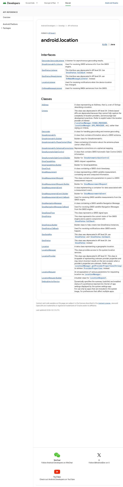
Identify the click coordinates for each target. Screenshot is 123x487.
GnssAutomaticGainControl (53, 152)
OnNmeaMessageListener (77, 79)
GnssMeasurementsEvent (52, 188)
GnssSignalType (48, 213)
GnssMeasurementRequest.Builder (55, 184)
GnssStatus (46, 216)
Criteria (45, 111)
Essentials (30, 3)
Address (45, 105)
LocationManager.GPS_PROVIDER (89, 125)
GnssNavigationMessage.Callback (55, 207)
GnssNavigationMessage (52, 203)
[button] (16, 28)
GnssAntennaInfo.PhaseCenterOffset (57, 142)
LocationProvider (49, 256)
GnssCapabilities (48, 161)
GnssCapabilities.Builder (51, 165)
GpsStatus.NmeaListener (52, 76)
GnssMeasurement (49, 172)
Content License (104, 303)
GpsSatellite (47, 234)
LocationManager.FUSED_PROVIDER (91, 123)
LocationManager (49, 250)
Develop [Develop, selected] (69, 3)
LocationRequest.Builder (52, 278)
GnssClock (46, 168)
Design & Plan (50, 3)
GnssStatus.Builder (49, 225)
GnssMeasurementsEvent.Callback (55, 197)
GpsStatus (46, 240)
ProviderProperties (93, 268)
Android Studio (111, 3)
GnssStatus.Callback (75, 72)
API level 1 (52, 33)
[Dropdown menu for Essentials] (38, 3)
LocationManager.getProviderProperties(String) (98, 266)
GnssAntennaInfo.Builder (52, 139)
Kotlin (104, 44)
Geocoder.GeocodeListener (53, 61)
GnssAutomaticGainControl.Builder (56, 158)
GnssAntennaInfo (49, 135)
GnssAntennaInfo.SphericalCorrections (57, 148)
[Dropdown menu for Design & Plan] (59, 3)
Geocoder (46, 131)
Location (45, 246)
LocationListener (48, 82)
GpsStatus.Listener (49, 70)
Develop (62, 26)
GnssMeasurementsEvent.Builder (55, 194)
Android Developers (48, 26)
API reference (10, 12)
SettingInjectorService (50, 281)
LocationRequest (49, 272)
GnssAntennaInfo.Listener (52, 64)
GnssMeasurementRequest (52, 178)
